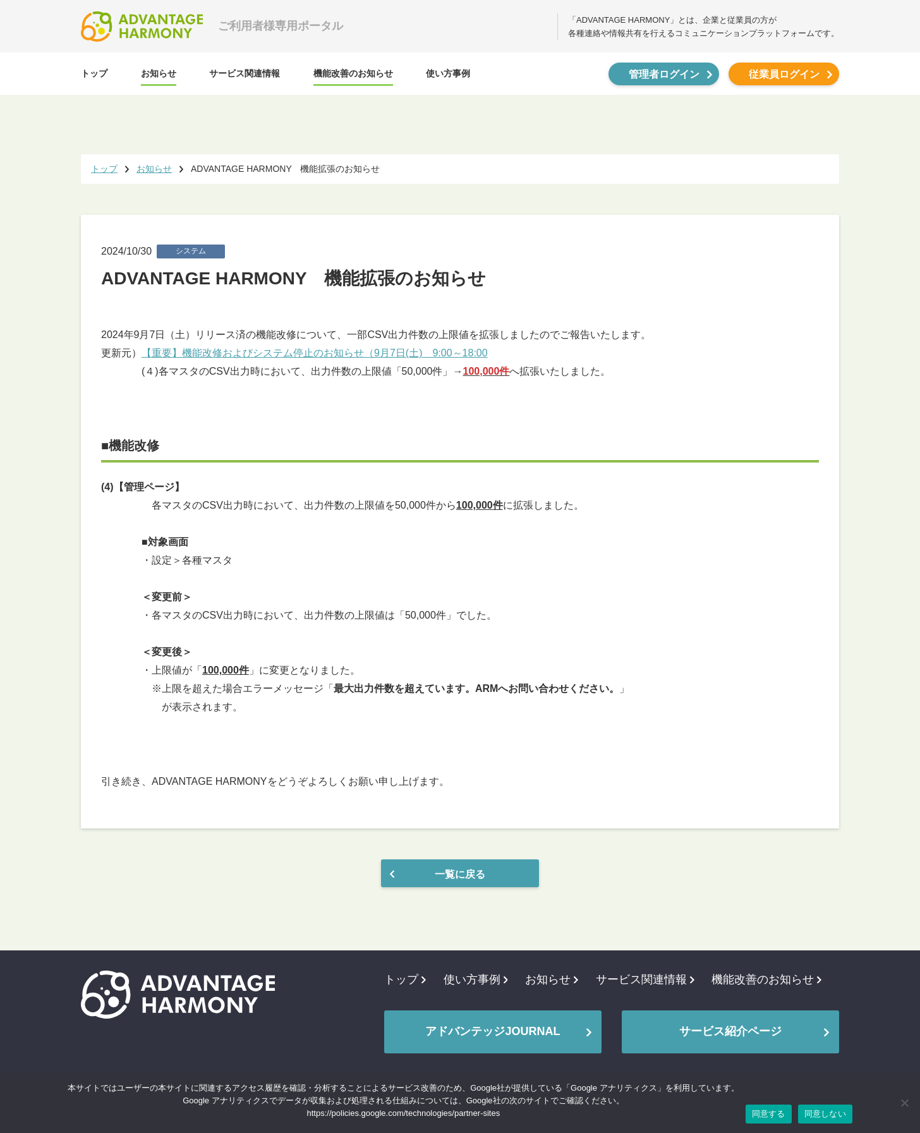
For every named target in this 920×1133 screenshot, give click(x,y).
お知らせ (158, 73)
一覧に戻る (460, 874)
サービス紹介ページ (730, 1031)
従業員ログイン (784, 74)
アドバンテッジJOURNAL (492, 1031)
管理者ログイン (664, 74)
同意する (768, 1113)
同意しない (825, 1113)
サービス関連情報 (244, 73)
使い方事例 (448, 73)
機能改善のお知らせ (353, 73)
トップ (94, 73)
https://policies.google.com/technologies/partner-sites (403, 1113)
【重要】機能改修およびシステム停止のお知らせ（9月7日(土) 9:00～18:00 (315, 353)
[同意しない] (904, 1102)
